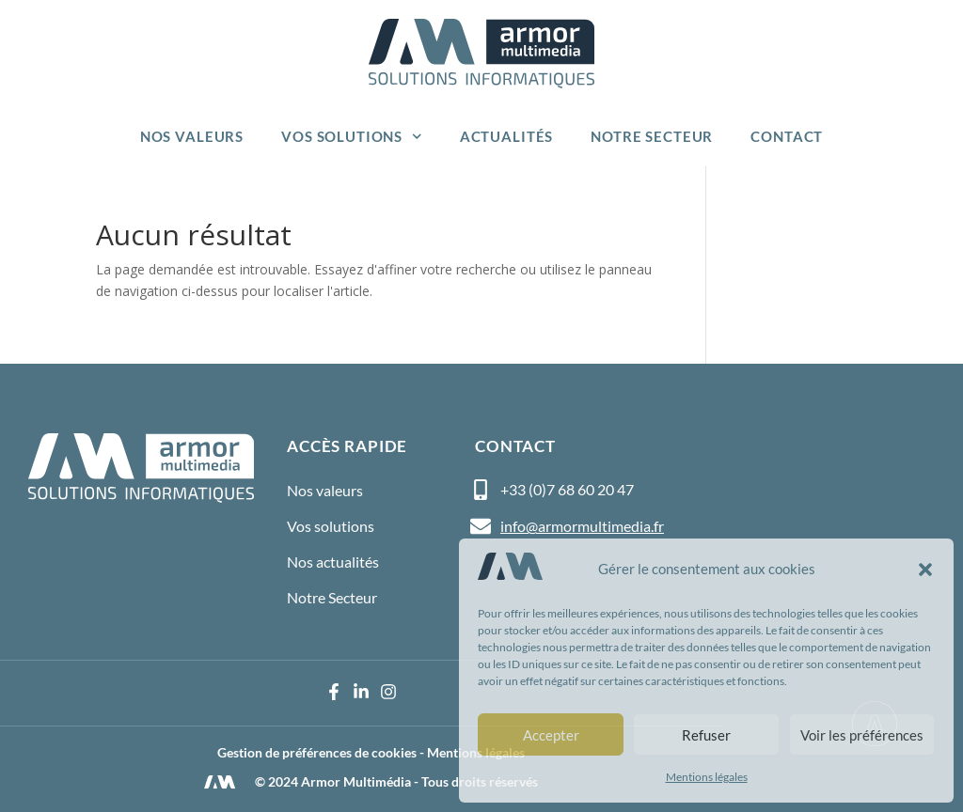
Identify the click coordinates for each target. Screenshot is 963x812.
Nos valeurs (192, 136)
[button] (925, 569)
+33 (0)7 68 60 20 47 (567, 489)
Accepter (551, 734)
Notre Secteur (652, 136)
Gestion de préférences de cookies (317, 752)
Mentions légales (707, 777)
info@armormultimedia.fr (582, 526)
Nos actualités (333, 561)
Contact (786, 136)
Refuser (706, 734)
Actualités (507, 136)
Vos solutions (351, 136)
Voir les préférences (862, 734)
